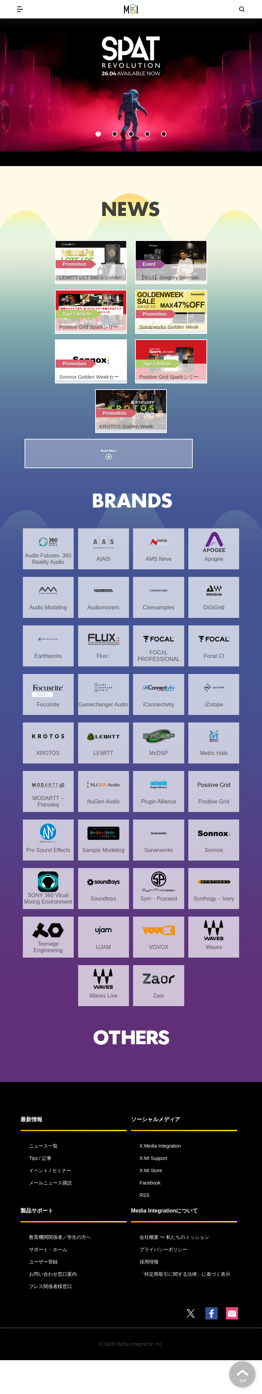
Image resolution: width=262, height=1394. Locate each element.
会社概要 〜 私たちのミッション (174, 1271)
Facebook (150, 1216)
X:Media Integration (160, 1179)
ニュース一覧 (43, 1179)
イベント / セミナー (50, 1204)
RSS (144, 1229)
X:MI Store (151, 1204)
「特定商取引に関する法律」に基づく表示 (185, 1308)
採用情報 (149, 1295)
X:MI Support (154, 1192)
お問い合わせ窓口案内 (53, 1308)
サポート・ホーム (48, 1283)
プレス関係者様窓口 (50, 1320)
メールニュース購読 (50, 1216)
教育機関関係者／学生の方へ (60, 1271)
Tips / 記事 (40, 1192)
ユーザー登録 (43, 1295)
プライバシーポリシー (163, 1283)
